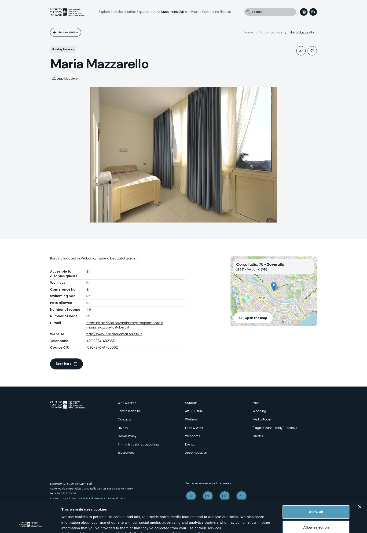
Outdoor (191, 403)
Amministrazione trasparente (138, 444)
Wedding (259, 411)
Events (196, 11)
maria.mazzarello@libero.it (107, 327)
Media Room (262, 419)
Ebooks (225, 11)
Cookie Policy (127, 436)
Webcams (210, 11)
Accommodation (175, 11)
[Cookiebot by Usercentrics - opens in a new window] (30, 523)
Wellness (191, 419)
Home (248, 32)
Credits (258, 436)
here (124, 509)
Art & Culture (194, 411)
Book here (63, 363)
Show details (246, 524)
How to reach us (129, 411)
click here (204, 503)
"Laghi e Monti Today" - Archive (275, 428)
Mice (256, 403)
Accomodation (68, 32)
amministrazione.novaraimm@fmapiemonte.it (124, 323)
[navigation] (313, 12)
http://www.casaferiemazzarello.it (114, 334)
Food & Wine (194, 428)
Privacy (123, 428)
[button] (274, 286)
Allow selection (316, 497)
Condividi (301, 50)
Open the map (256, 318)
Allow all (316, 481)
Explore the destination (117, 11)
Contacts (124, 419)
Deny (316, 512)
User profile (304, 12)
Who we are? (127, 403)
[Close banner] (359, 476)
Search (248, 12)
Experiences (146, 11)
